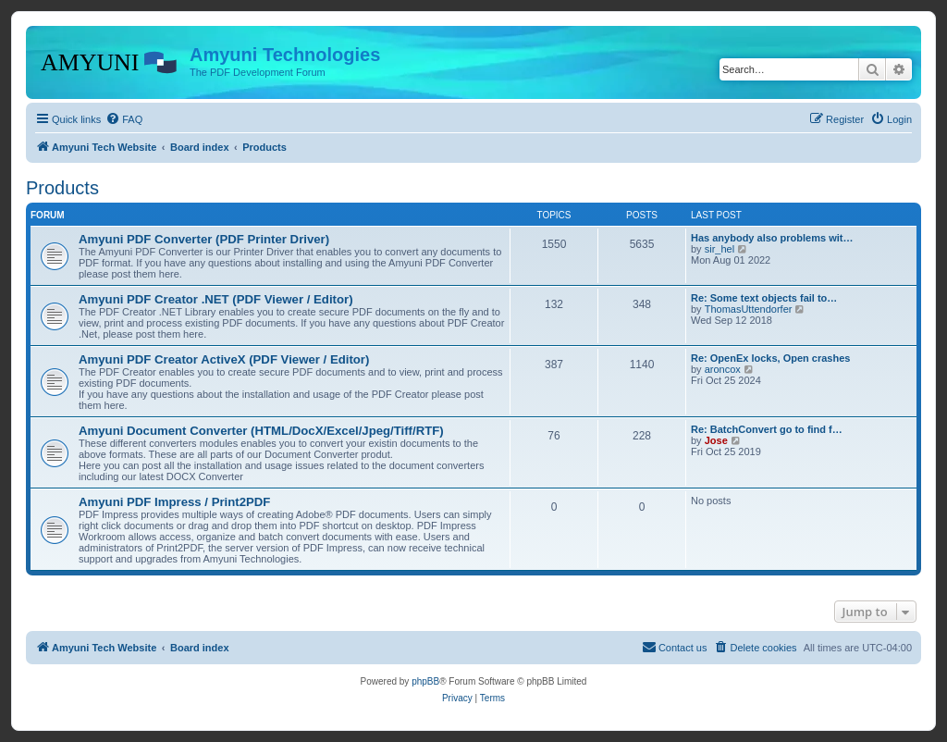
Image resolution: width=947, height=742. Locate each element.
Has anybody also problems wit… (772, 237)
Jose (716, 440)
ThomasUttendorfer (749, 309)
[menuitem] (123, 119)
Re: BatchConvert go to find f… (766, 429)
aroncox (723, 369)
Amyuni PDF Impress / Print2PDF (174, 502)
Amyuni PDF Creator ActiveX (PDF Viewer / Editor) (224, 359)
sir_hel (719, 248)
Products (62, 188)
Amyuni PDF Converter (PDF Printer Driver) (204, 239)
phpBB (425, 681)
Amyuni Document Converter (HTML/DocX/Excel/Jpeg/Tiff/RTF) (261, 431)
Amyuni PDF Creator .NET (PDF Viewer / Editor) (216, 299)
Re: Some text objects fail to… (764, 297)
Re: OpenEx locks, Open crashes (770, 358)
